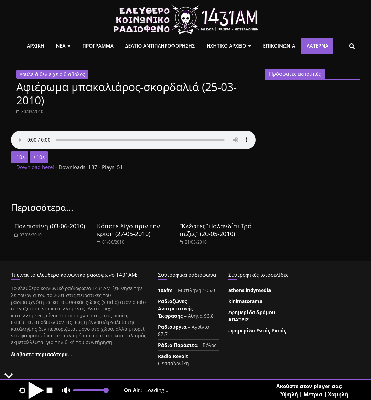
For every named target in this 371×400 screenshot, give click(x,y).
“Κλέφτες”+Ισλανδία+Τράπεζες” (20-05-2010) (216, 230)
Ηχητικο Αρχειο (226, 45)
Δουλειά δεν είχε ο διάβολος (52, 74)
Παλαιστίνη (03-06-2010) (49, 226)
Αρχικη (35, 45)
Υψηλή (289, 394)
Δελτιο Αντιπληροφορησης (160, 45)
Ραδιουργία (172, 327)
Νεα (60, 45)
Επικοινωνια (279, 45)
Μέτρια (313, 394)
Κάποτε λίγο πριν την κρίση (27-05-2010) (128, 230)
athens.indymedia (249, 290)
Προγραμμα (97, 45)
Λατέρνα (317, 45)
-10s (19, 157)
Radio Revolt (173, 356)
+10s (39, 157)
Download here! (35, 167)
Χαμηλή (338, 394)
